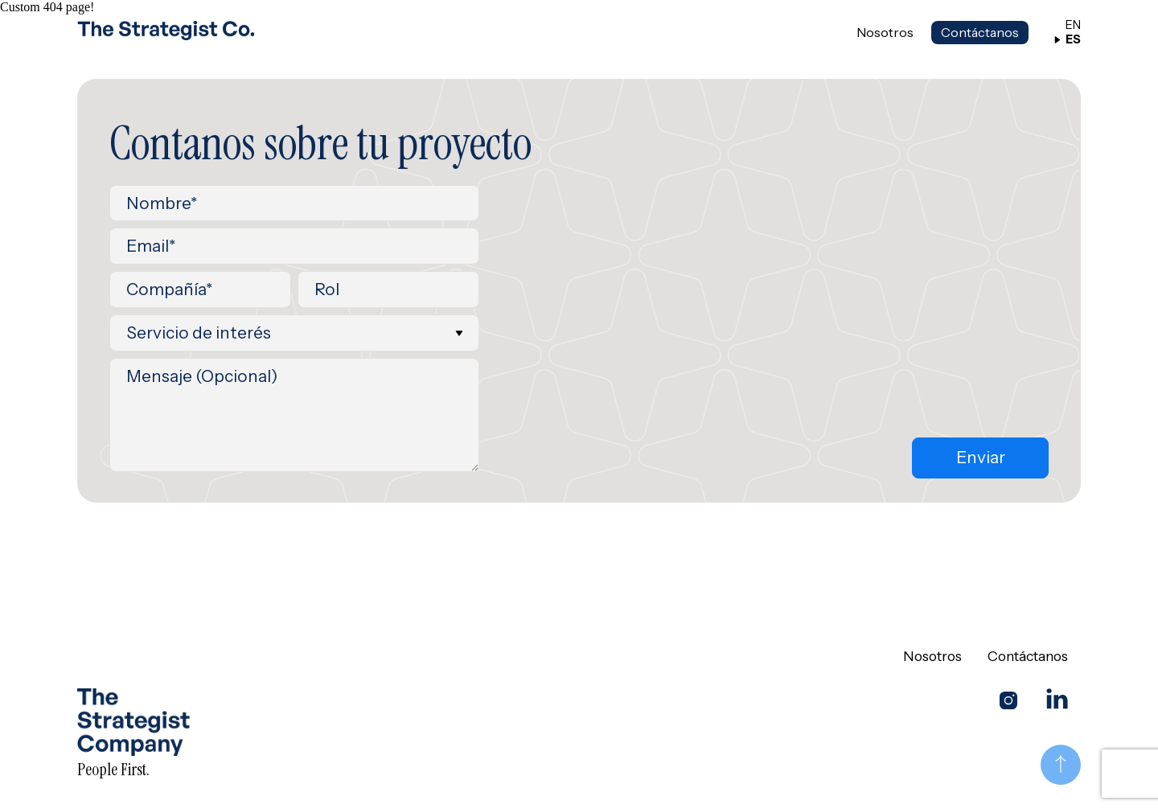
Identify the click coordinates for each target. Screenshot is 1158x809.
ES (1067, 40)
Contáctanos (980, 32)
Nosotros (885, 32)
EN (1067, 25)
